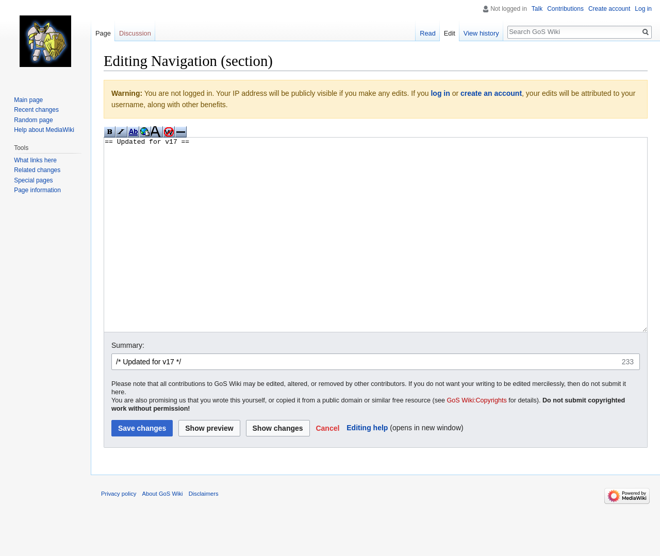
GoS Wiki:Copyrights (477, 439)
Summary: (127, 384)
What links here (35, 160)
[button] (327, 467)
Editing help (367, 466)
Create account (609, 8)
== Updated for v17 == (376, 254)
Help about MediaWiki (44, 129)
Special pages (33, 180)
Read (428, 33)
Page (103, 33)
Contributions (565, 8)
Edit (449, 33)
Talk (537, 8)
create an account (491, 93)
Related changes (37, 170)
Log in (643, 8)
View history (481, 33)
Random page (33, 120)
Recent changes (36, 109)
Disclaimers (204, 532)
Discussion (135, 33)
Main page (28, 100)
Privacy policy (118, 532)
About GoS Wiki (162, 532)
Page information (37, 190)
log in (440, 93)
